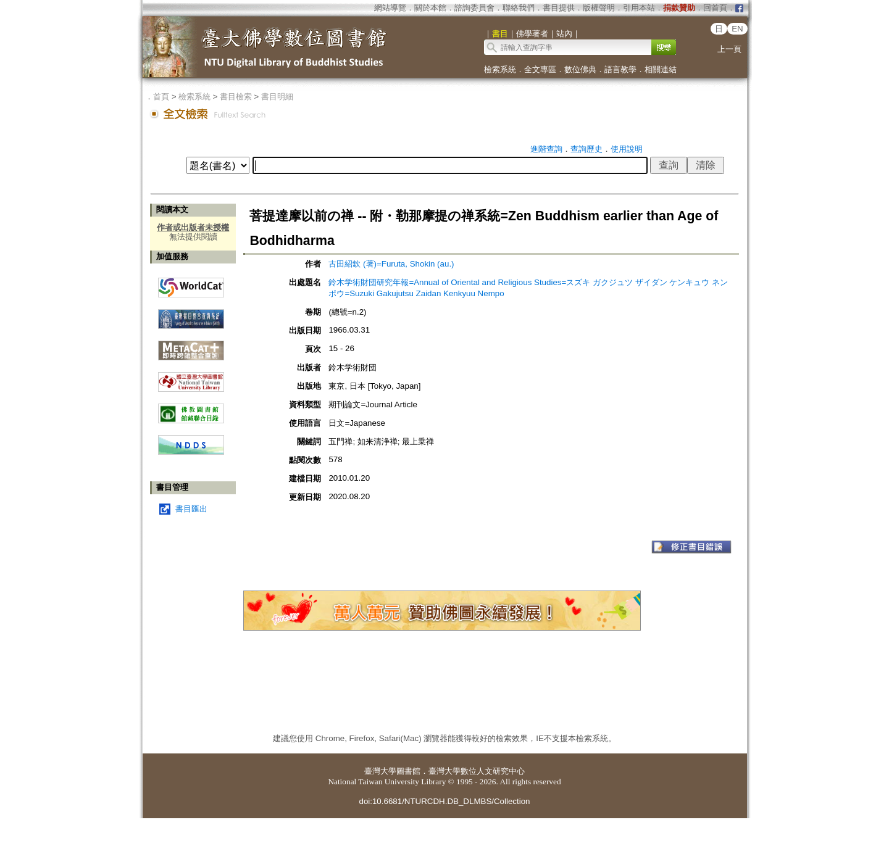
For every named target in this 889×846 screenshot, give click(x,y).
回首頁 (715, 7)
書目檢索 (236, 96)
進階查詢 (546, 149)
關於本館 (430, 7)
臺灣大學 (380, 771)
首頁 (161, 96)
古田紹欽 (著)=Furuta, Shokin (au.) (391, 263)
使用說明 (627, 149)
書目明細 (277, 96)
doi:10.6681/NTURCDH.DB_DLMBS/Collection (444, 801)
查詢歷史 (586, 149)
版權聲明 (599, 7)
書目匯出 (191, 508)
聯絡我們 (519, 7)
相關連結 (661, 69)
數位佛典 (580, 69)
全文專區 (540, 69)
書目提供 (559, 7)
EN (737, 28)
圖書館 (408, 771)
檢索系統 (500, 69)
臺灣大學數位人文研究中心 (476, 771)
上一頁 (729, 49)
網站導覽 (390, 7)
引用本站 (639, 7)
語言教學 (620, 69)
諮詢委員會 (474, 7)
